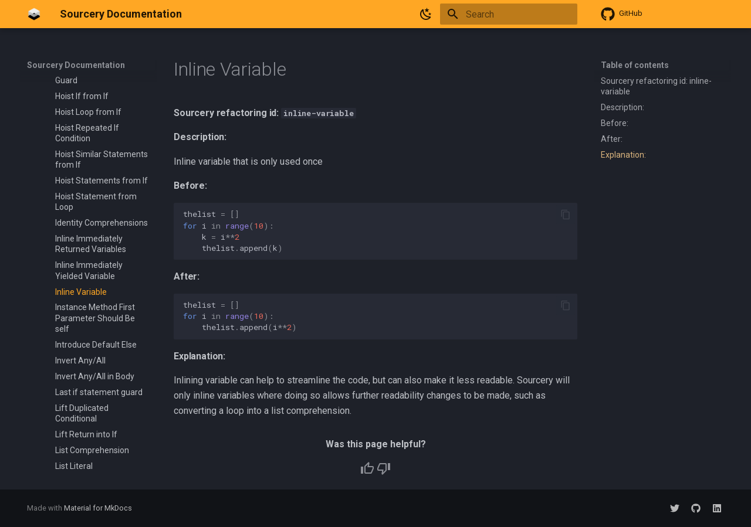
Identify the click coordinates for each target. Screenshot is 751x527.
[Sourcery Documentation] (34, 14)
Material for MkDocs (98, 508)
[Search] (508, 14)
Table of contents (635, 65)
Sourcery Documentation (76, 65)
